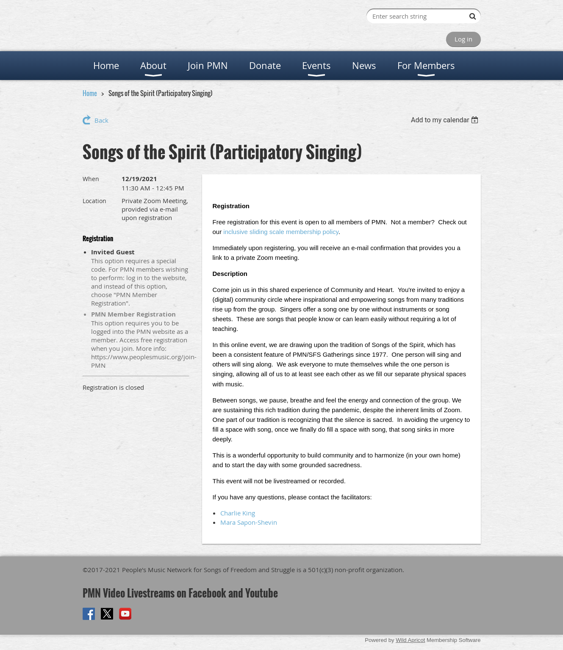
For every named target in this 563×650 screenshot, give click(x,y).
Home (90, 93)
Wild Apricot (410, 640)
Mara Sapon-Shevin (248, 522)
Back (101, 120)
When (91, 179)
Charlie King (237, 513)
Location (94, 201)
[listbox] (446, 120)
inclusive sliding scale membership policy (280, 231)
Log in (463, 39)
